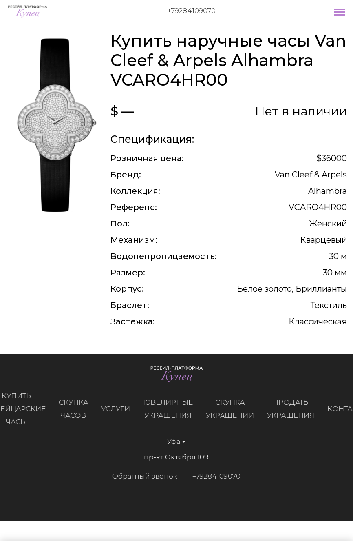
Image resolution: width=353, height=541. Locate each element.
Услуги (118, 409)
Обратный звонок (141, 476)
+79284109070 (192, 11)
